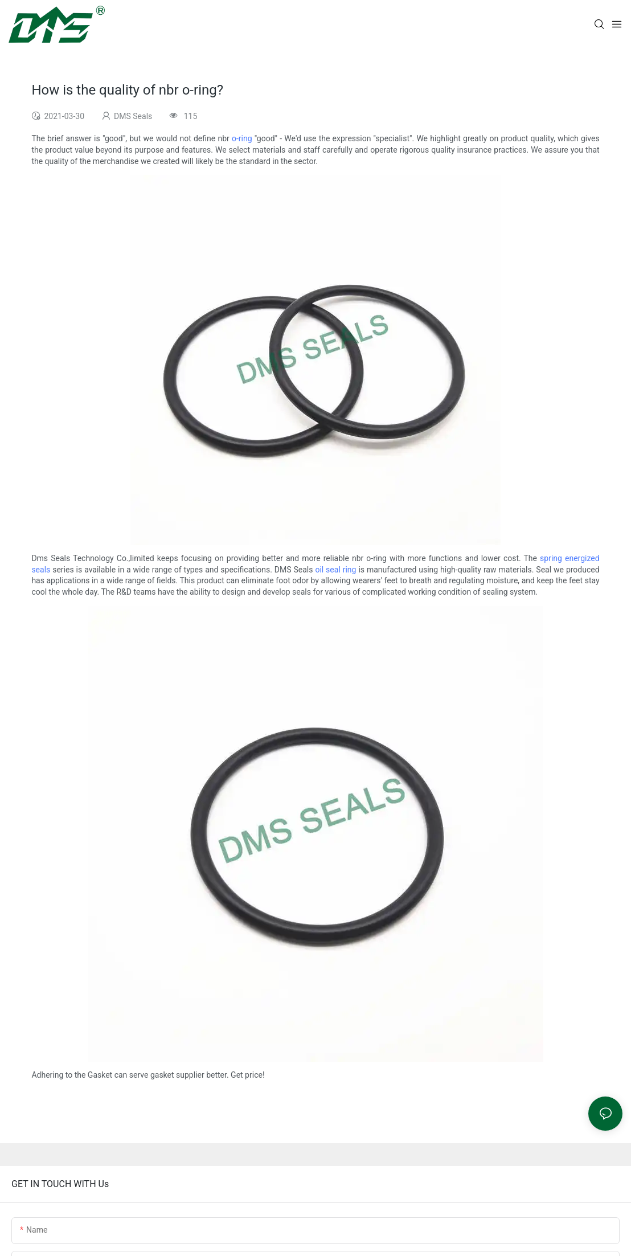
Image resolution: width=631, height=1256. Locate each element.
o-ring (242, 138)
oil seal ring (335, 569)
